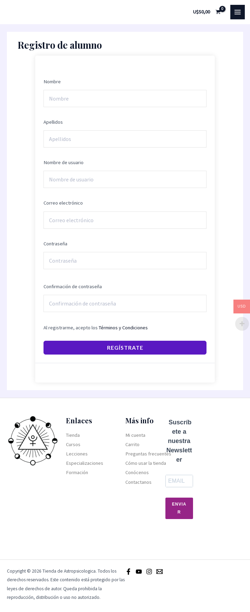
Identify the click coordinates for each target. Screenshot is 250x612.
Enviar (179, 508)
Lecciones (77, 454)
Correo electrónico (63, 203)
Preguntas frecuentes (148, 454)
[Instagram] (149, 571)
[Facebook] (128, 571)
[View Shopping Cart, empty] (207, 12)
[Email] (159, 571)
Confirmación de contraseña (73, 286)
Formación (77, 472)
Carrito (132, 444)
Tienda (73, 435)
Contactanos (138, 482)
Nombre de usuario (64, 162)
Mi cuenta (135, 435)
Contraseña (55, 244)
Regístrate (125, 347)
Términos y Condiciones (123, 327)
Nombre (52, 81)
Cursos (73, 444)
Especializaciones (84, 463)
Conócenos (137, 472)
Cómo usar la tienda (145, 463)
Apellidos (53, 122)
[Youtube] (139, 571)
